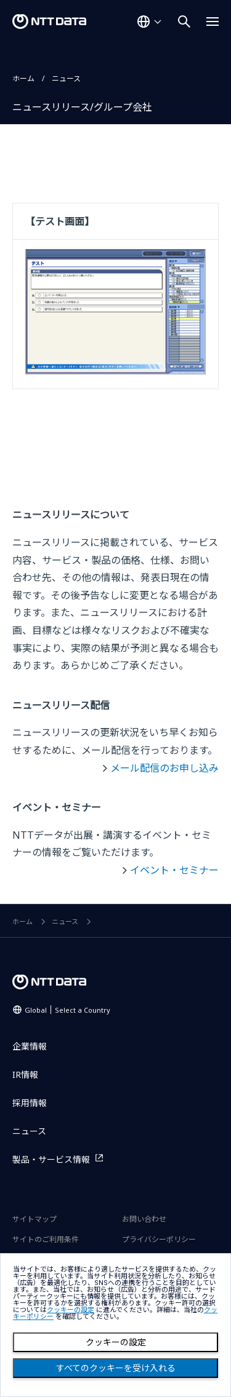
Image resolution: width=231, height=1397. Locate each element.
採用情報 (29, 1103)
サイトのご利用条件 (45, 1239)
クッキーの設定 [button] (70, 1310)
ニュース (66, 78)
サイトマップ (34, 1219)
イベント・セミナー (174, 870)
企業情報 (29, 1046)
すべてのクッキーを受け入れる (116, 1368)
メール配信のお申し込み (164, 768)
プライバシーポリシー (159, 1239)
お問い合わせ (144, 1219)
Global (67, 1010)
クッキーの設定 (116, 1342)
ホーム (23, 78)
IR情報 (25, 1074)
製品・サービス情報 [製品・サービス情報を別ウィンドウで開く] (51, 1159)
